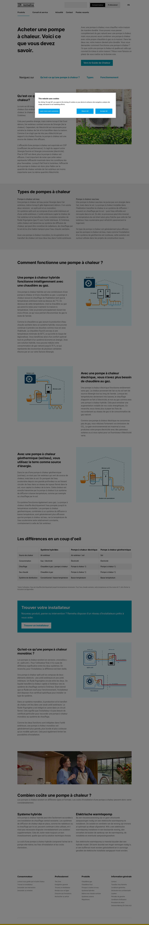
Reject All (85, 111)
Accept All (104, 111)
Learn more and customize (49, 111)
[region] (75, 105)
